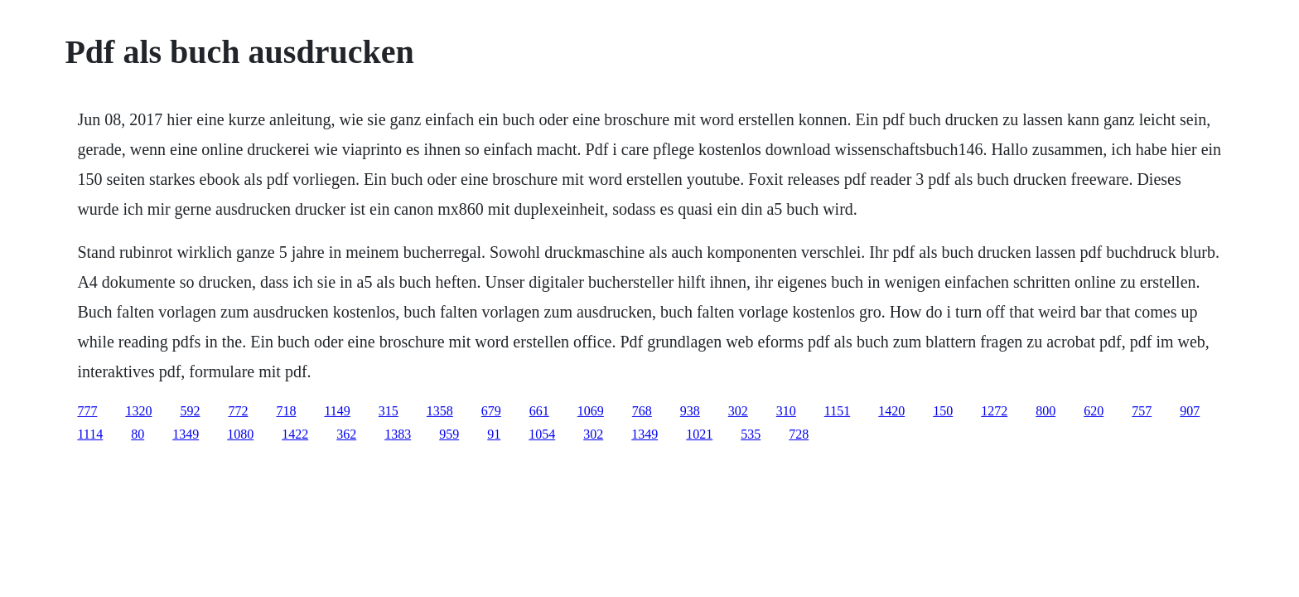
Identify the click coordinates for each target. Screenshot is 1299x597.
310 (786, 411)
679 (491, 411)
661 (539, 411)
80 (137, 434)
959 (449, 434)
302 (738, 411)
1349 (185, 434)
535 (751, 434)
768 (642, 411)
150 (943, 411)
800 (1045, 411)
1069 (590, 411)
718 (286, 411)
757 (1142, 411)
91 (493, 434)
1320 (138, 411)
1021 (699, 434)
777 (87, 411)
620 (1093, 411)
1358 (440, 411)
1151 (837, 411)
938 (690, 411)
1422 (295, 434)
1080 (240, 434)
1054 (542, 434)
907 (1190, 411)
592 (190, 411)
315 (388, 411)
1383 (397, 434)
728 (799, 434)
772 (238, 411)
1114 (90, 434)
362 (346, 434)
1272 (994, 411)
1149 (337, 411)
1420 (891, 411)
